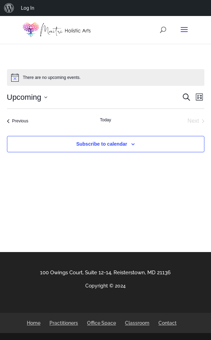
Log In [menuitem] (27, 8)
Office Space (101, 323)
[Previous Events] (18, 121)
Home (33, 323)
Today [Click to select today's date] (105, 120)
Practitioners (63, 323)
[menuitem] (9, 8)
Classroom (137, 323)
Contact (167, 323)
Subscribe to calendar (101, 144)
